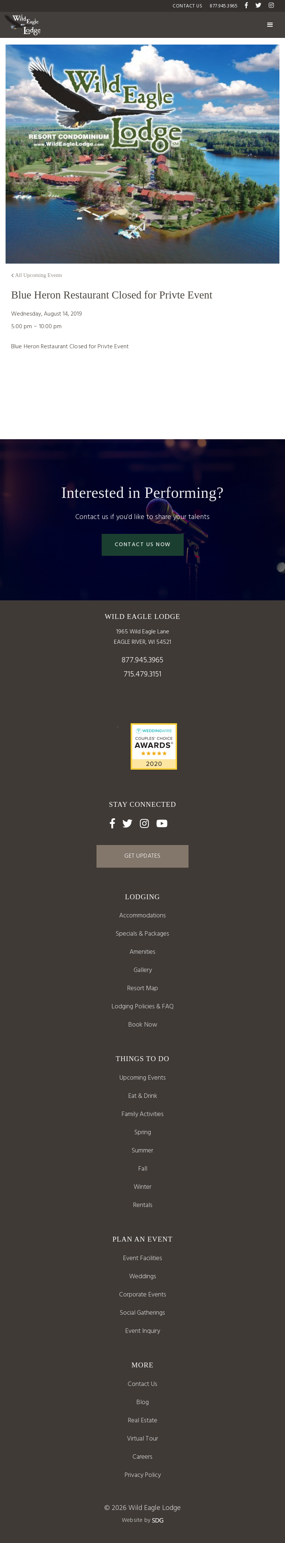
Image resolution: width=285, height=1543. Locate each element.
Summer (142, 1150)
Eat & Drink (142, 1096)
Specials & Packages (142, 934)
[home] (22, 24)
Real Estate (142, 1420)
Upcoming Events (142, 1078)
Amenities (142, 952)
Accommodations (142, 915)
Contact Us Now (143, 544)
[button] (270, 25)
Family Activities (142, 1114)
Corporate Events (142, 1294)
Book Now (142, 1025)
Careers (142, 1457)
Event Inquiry (142, 1331)
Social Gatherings (142, 1313)
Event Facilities (142, 1258)
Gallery (143, 970)
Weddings (142, 1276)
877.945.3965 (224, 6)
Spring (142, 1132)
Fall (142, 1169)
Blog (142, 1402)
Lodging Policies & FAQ (142, 1006)
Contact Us (142, 1384)
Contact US (187, 6)
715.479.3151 (142, 674)
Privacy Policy (142, 1475)
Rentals (143, 1205)
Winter (142, 1187)
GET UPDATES (142, 856)
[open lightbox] (142, 989)
